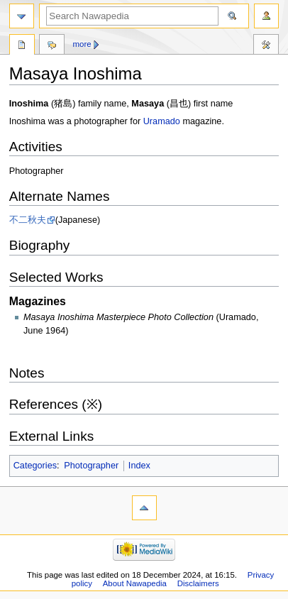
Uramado (161, 121)
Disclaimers (198, 583)
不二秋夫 (27, 220)
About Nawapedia (135, 583)
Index (139, 466)
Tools (266, 46)
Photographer (91, 466)
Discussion (52, 46)
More (82, 44)
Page (22, 46)
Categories (35, 466)
